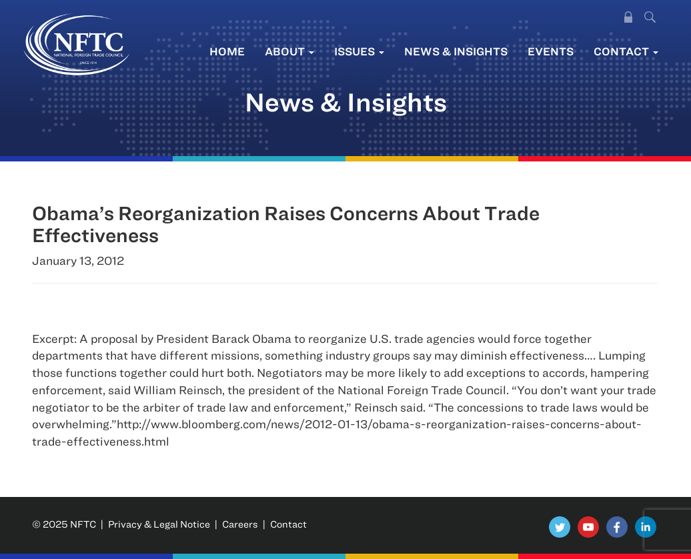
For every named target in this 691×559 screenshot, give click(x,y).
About (289, 51)
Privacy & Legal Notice (159, 524)
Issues (359, 51)
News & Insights (456, 51)
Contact (626, 51)
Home (227, 51)
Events (551, 51)
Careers (240, 524)
